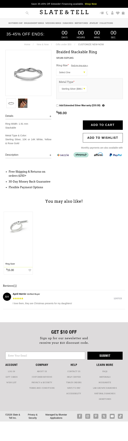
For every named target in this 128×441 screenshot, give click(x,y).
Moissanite (105, 382)
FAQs (104, 371)
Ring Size (72, 65)
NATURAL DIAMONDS (104, 393)
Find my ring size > (79, 65)
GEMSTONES (105, 399)
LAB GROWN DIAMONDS (105, 388)
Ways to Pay (74, 388)
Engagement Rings (34, 23)
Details (9, 116)
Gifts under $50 (63, 44)
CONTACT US (73, 371)
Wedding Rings (53, 23)
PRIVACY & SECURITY (42, 382)
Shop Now (91, 4)
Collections (106, 23)
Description (11, 154)
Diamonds (68, 23)
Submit (105, 355)
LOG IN (11, 371)
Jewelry (93, 23)
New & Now (43, 44)
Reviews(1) (10, 285)
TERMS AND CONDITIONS (42, 388)
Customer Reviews (42, 377)
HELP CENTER (74, 377)
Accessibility (73, 393)
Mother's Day (15, 23)
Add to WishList (102, 137)
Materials (105, 377)
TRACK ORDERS (73, 382)
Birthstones (81, 23)
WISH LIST (11, 382)
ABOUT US (42, 371)
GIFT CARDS (12, 377)
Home (27, 44)
